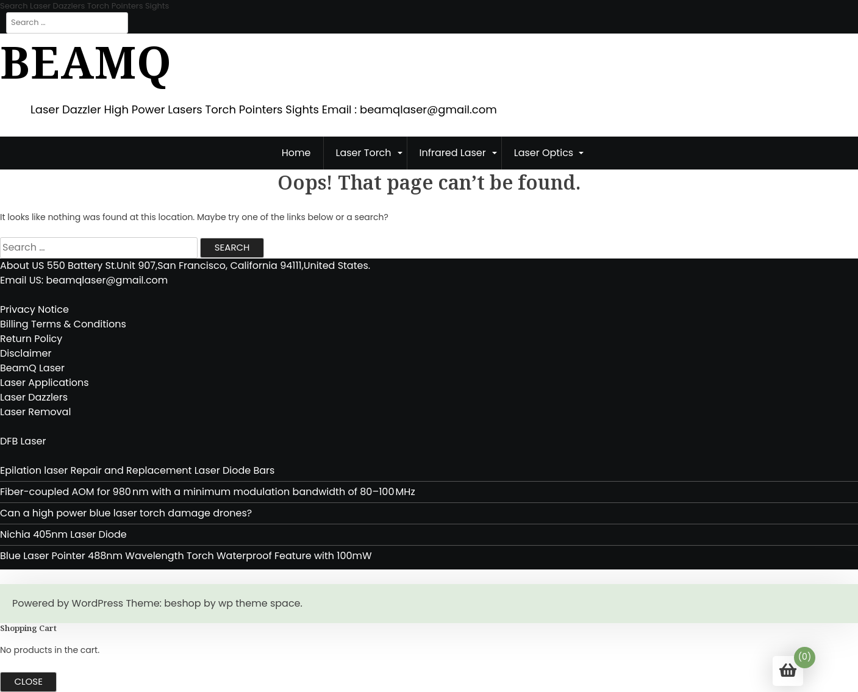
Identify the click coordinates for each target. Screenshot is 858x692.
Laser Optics (543, 153)
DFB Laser (23, 441)
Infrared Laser (453, 153)
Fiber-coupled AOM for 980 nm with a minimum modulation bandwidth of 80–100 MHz (207, 492)
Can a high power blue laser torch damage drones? (126, 513)
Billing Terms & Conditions (63, 324)
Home (296, 153)
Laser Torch (363, 153)
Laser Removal (35, 412)
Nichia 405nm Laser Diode (63, 534)
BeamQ (86, 61)
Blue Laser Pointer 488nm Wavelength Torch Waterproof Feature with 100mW (187, 556)
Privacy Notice (34, 309)
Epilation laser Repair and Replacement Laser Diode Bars (137, 470)
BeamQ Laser (32, 368)
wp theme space (259, 603)
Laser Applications (44, 383)
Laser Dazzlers (34, 397)
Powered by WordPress (67, 603)
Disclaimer (25, 353)
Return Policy (31, 339)
